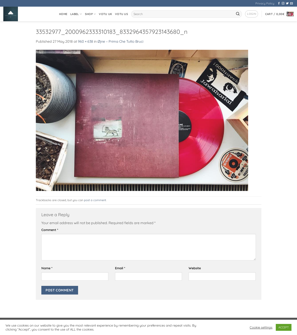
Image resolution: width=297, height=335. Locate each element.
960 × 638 (85, 41)
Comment (49, 230)
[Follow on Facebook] (279, 3)
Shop (90, 14)
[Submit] (238, 14)
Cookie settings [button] (261, 327)
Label (76, 14)
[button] (251, 13)
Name (46, 268)
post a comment (95, 200)
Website (195, 268)
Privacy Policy (264, 3)
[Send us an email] (291, 3)
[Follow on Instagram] (283, 3)
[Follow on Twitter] (287, 3)
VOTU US (121, 14)
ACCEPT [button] (283, 327)
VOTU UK (105, 14)
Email (120, 268)
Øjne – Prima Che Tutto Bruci (120, 41)
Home (63, 14)
